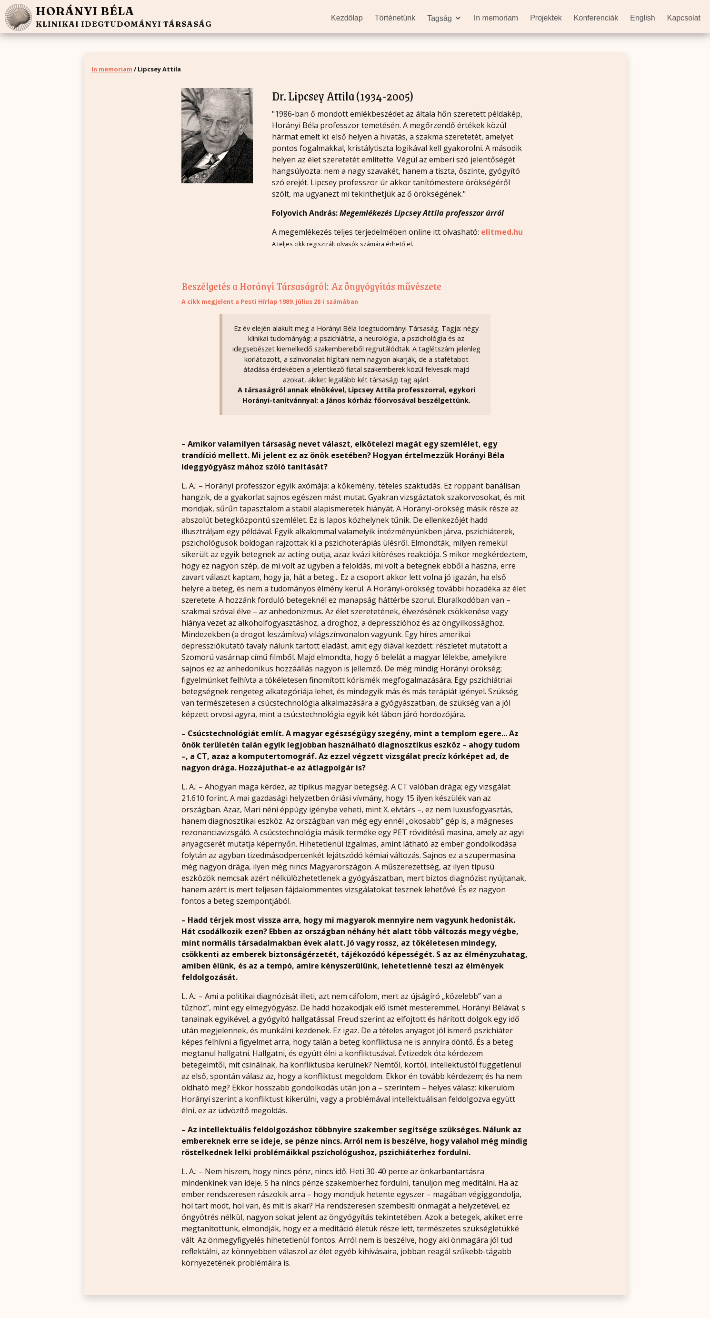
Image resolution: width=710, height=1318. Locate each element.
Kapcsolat (683, 18)
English (642, 18)
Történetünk (395, 18)
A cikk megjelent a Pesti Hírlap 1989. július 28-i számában (269, 301)
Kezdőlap (347, 18)
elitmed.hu (502, 232)
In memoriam (496, 18)
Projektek (546, 18)
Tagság (439, 18)
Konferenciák (596, 18)
